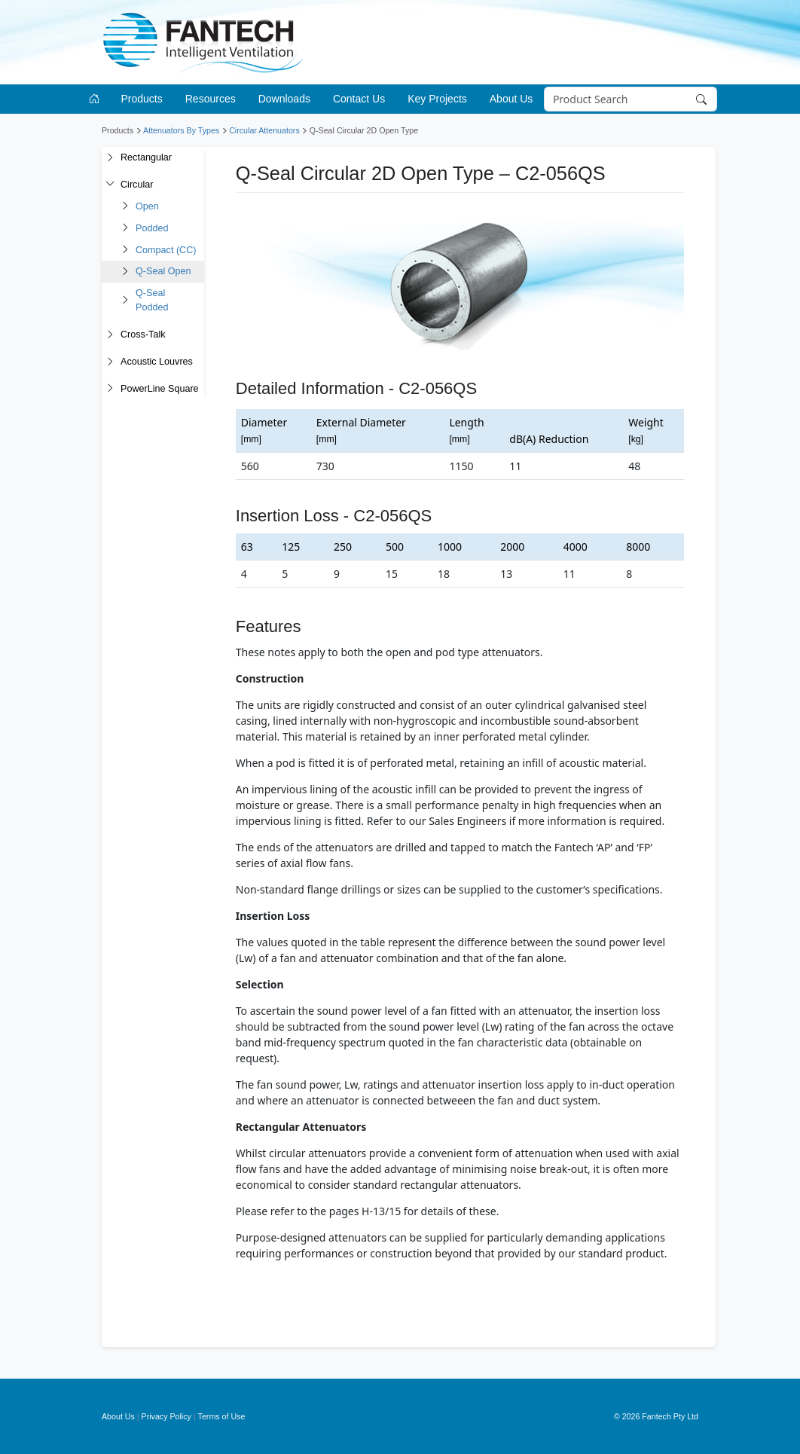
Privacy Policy (166, 1416)
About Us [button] (511, 99)
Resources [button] (210, 99)
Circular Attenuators (264, 130)
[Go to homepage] (97, 99)
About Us (118, 1416)
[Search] (630, 99)
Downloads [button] (284, 99)
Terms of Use (222, 1416)
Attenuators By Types (181, 130)
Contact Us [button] (359, 99)
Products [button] (142, 99)
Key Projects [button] (437, 99)
